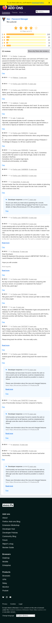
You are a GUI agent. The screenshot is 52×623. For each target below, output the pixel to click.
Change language (8, 615)
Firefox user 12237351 (20, 84)
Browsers (6, 576)
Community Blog (9, 536)
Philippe (15, 77)
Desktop (5, 558)
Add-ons (6, 514)
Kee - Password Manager (17, 19)
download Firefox (38, 3)
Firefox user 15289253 (20, 133)
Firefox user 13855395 (20, 217)
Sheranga (16, 251)
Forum (5, 540)
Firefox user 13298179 (20, 224)
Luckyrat (13, 22)
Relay (4, 583)
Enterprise (6, 565)
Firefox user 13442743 (20, 400)
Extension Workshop (10, 525)
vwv (14, 307)
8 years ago (33, 169)
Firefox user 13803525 (20, 175)
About (5, 518)
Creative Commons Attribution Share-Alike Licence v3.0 (27, 610)
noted (21, 608)
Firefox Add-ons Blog (11, 521)
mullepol (15, 103)
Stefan (15, 56)
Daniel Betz (16, 182)
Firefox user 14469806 (20, 169)
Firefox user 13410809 (20, 354)
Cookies (13, 604)
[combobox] (43, 11)
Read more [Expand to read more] (5, 243)
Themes (15, 12)
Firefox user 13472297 (20, 326)
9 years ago (24, 251)
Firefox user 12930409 (20, 150)
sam (14, 118)
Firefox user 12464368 (20, 451)
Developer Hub (8, 529)
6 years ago (32, 84)
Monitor (5, 587)
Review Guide (8, 547)
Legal (20, 604)
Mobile (5, 562)
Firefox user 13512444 (20, 294)
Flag (3, 73)
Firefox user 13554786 (20, 279)
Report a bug (7, 544)
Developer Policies (10, 533)
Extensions (6, 12)
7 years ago (23, 103)
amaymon (16, 444)
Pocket (5, 591)
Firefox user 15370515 (20, 90)
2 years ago (22, 56)
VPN (4, 579)
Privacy (4, 604)
